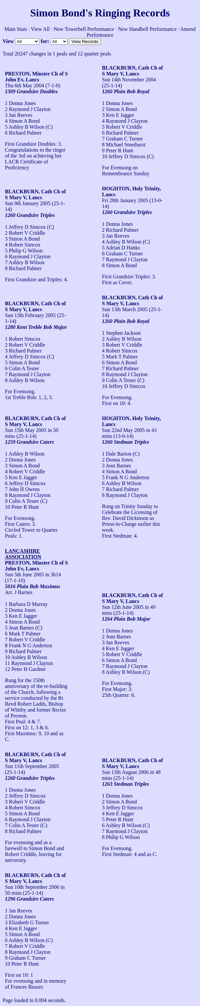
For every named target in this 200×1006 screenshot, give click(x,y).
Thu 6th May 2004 (24, 85)
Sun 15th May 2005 (26, 430)
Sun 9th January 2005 (27, 203)
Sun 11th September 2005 (32, 766)
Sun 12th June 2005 (123, 607)
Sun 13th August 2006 (125, 772)
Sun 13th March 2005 (125, 309)
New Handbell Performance (147, 29)
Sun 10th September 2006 (32, 887)
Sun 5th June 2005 (24, 574)
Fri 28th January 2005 (125, 200)
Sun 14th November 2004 (129, 79)
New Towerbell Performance (83, 29)
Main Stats (16, 29)
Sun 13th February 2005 (30, 315)
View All (40, 29)
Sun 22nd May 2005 (123, 430)
